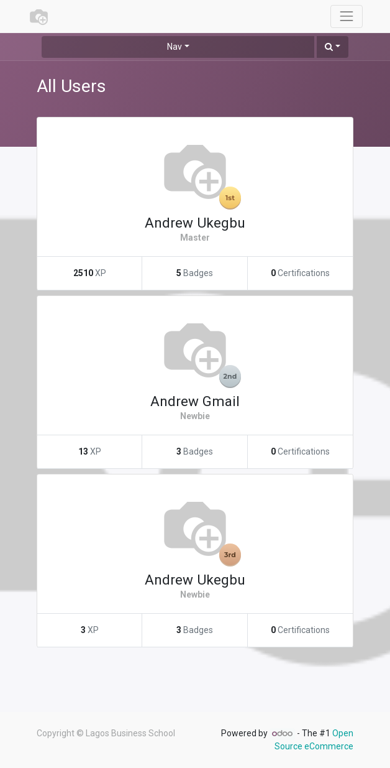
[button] (332, 47)
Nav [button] (174, 47)
